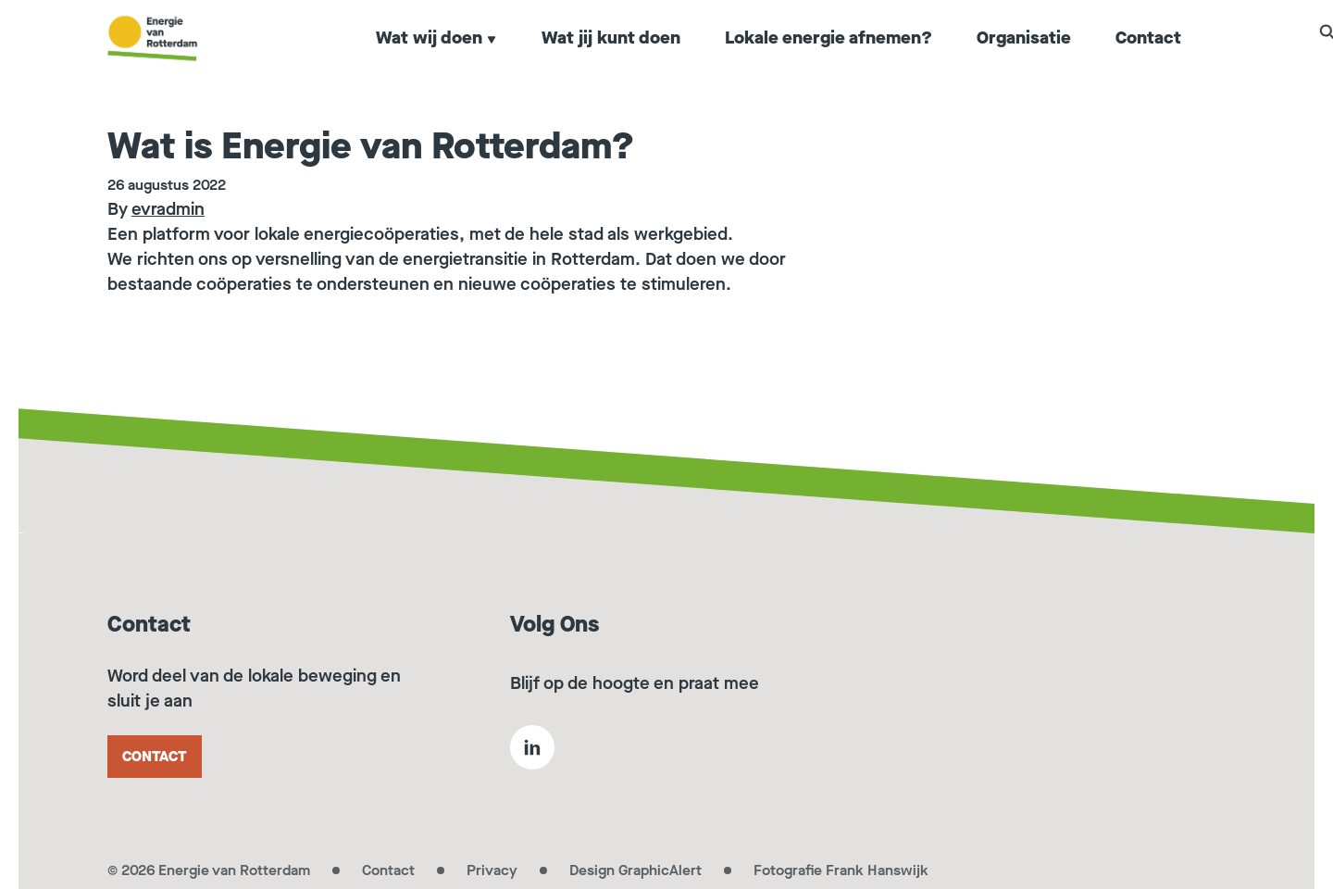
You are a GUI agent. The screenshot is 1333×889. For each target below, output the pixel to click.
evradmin (168, 208)
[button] (1216, 57)
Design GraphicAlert (635, 870)
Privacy (492, 870)
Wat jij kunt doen (611, 59)
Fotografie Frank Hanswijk (841, 870)
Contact (1148, 59)
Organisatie (1024, 59)
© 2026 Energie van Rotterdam (208, 870)
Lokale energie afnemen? (828, 59)
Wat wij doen (436, 59)
